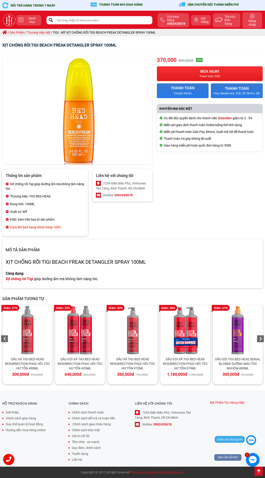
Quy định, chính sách (86, 448)
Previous (4, 338)
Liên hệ (77, 459)
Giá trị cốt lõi (80, 436)
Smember (225, 118)
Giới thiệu (12, 412)
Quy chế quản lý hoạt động (24, 424)
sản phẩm (17, 32)
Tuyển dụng (80, 454)
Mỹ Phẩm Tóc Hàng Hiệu (227, 402)
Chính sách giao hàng (21, 418)
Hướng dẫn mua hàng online (26, 430)
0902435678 (123, 195)
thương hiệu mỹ (38, 32)
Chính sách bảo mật (86, 430)
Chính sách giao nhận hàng (91, 424)
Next (260, 338)
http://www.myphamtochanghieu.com (157, 472)
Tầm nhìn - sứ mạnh (86, 442)
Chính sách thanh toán (88, 412)
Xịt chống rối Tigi (19, 279)
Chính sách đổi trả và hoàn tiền (93, 418)
